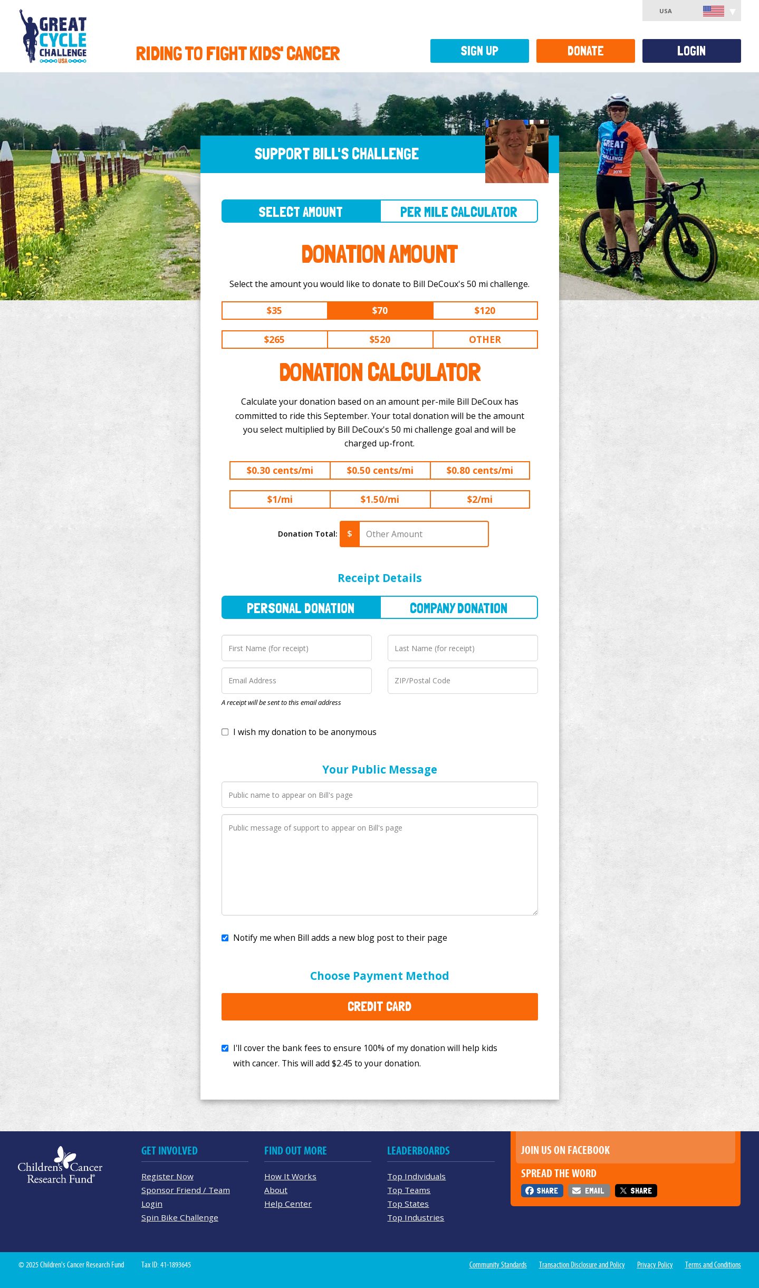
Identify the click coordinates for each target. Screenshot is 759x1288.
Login (691, 51)
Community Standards (498, 1265)
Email (594, 1191)
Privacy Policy (655, 1265)
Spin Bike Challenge (179, 1217)
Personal (300, 608)
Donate (586, 51)
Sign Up (479, 51)
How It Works (290, 1176)
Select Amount (300, 212)
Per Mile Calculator (458, 212)
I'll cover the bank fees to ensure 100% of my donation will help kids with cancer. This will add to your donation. (365, 1055)
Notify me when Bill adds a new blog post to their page (340, 937)
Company (458, 608)
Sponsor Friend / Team (185, 1190)
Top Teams (408, 1190)
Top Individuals (416, 1176)
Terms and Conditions (713, 1265)
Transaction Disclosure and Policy (582, 1265)
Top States (408, 1203)
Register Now (167, 1176)
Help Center (288, 1203)
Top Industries (415, 1217)
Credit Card (379, 1006)
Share (547, 1191)
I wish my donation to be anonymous (305, 732)
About (275, 1190)
